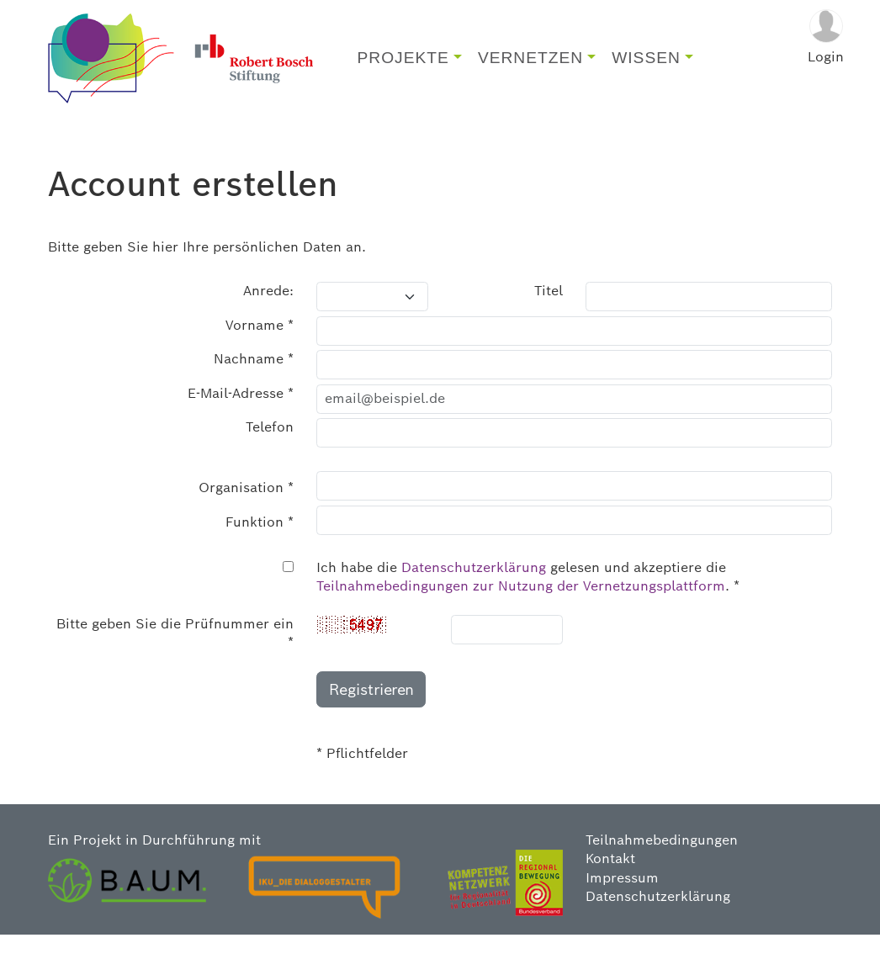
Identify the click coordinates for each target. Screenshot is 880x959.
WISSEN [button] (646, 70)
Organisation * (246, 512)
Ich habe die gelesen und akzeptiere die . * (528, 600)
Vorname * (259, 349)
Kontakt (610, 883)
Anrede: (268, 315)
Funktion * (259, 545)
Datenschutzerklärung (473, 591)
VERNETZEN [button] (530, 70)
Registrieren (371, 713)
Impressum (622, 901)
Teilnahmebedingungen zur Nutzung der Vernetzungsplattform (520, 610)
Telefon (270, 451)
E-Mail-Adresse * (241, 417)
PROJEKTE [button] (403, 70)
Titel (548, 315)
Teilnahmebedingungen (662, 863)
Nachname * (254, 383)
